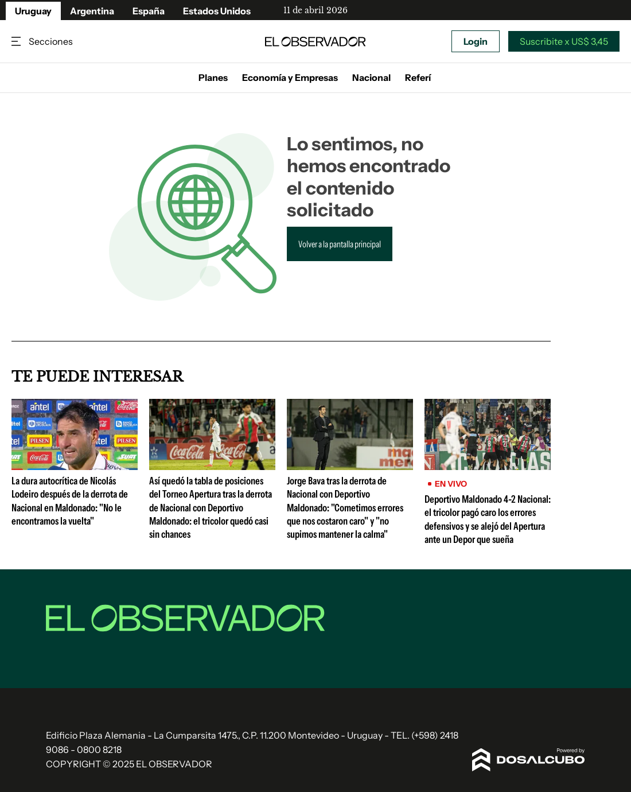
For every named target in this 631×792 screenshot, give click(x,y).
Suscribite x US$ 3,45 (564, 41)
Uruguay (33, 11)
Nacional (371, 77)
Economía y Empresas (290, 77)
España (149, 11)
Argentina (92, 11)
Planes (213, 77)
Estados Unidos (217, 11)
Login (475, 41)
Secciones (17, 41)
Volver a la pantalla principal (339, 244)
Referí (418, 77)
